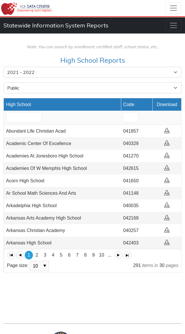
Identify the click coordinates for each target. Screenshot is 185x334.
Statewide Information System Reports (56, 25)
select (45, 266)
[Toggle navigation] (173, 8)
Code (128, 104)
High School (18, 104)
